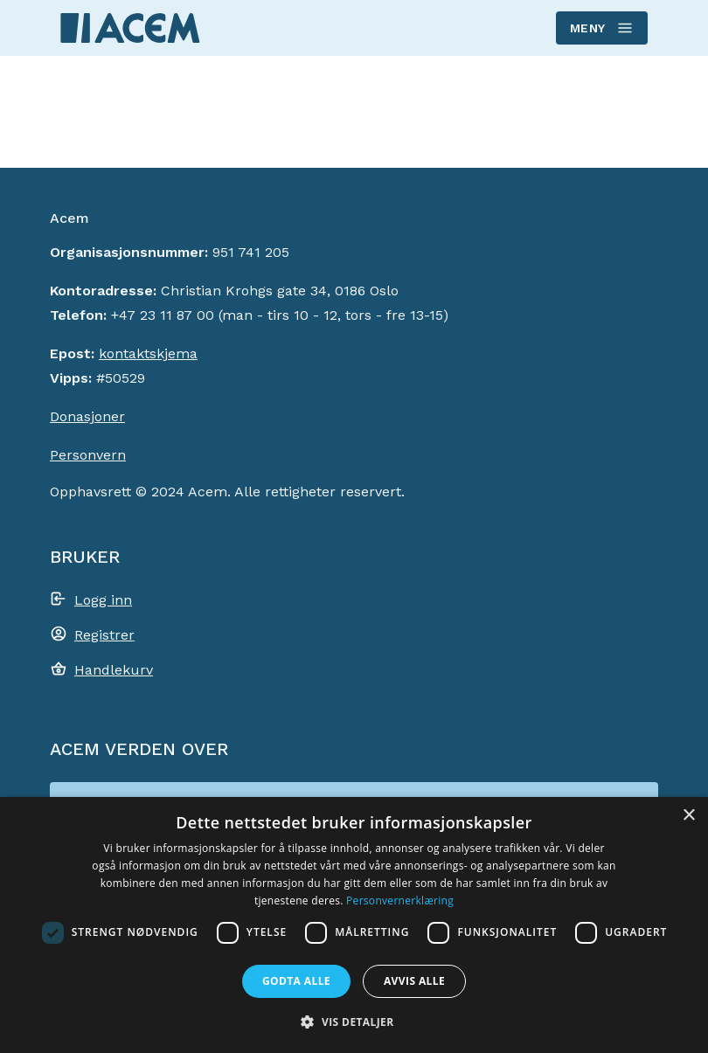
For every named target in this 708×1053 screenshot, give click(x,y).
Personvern (88, 455)
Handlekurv (113, 670)
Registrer (104, 635)
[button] (353, 1021)
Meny (601, 28)
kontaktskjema (148, 353)
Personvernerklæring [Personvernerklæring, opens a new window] (400, 900)
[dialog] (354, 925)
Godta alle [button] (296, 980)
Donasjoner (87, 416)
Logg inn (103, 600)
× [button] (688, 815)
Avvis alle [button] (414, 980)
